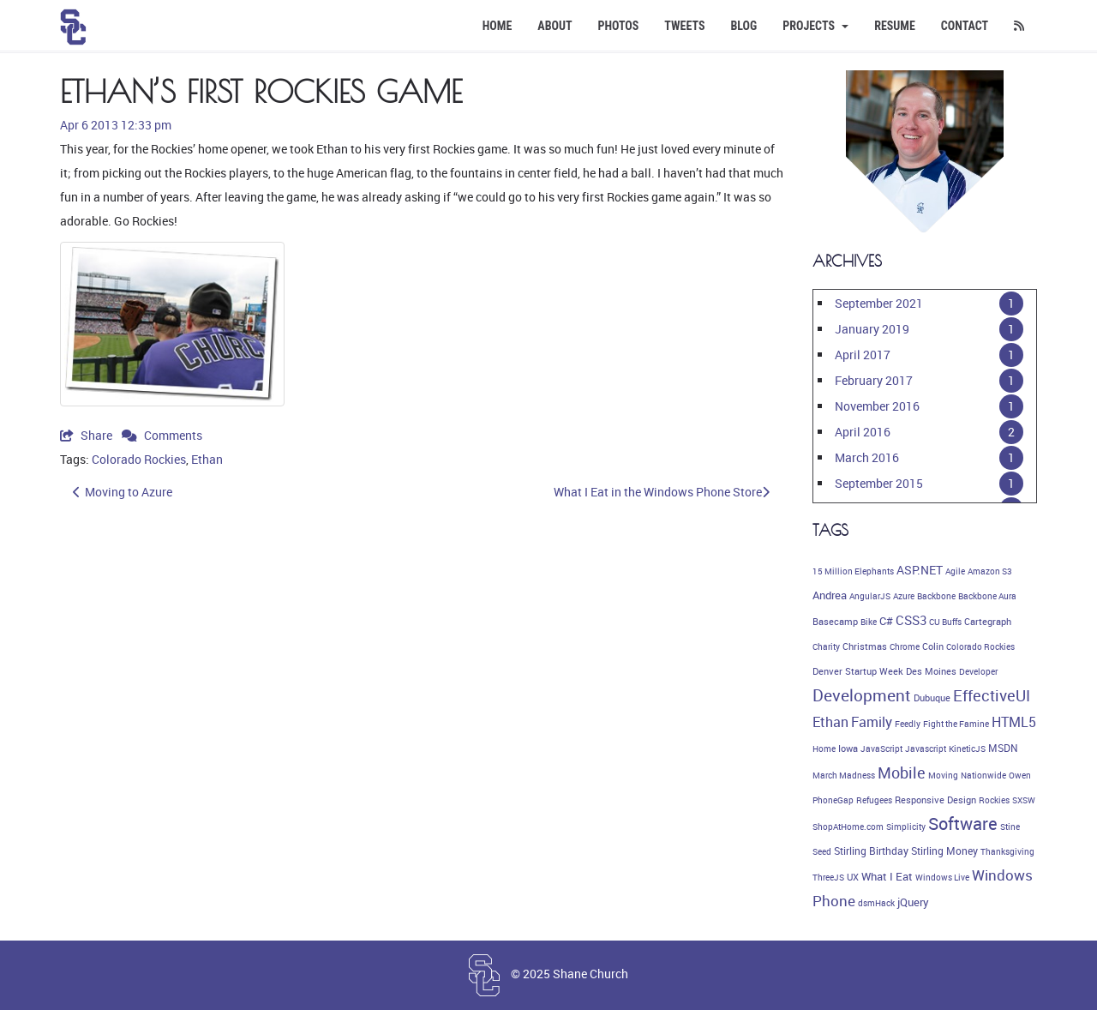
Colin (933, 646)
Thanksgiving (1007, 851)
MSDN (1003, 748)
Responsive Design (935, 800)
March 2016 (867, 457)
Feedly (907, 724)
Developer (978, 671)
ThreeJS (828, 877)
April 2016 (862, 432)
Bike (868, 622)
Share (87, 435)
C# (886, 620)
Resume (894, 26)
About (554, 26)
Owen (1020, 775)
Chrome (905, 646)
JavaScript (881, 748)
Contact (964, 26)
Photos (618, 26)
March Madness (843, 775)
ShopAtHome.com (848, 827)
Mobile (902, 772)
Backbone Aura (987, 596)
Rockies (994, 800)
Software (963, 823)
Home (498, 26)
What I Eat (887, 876)
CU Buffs (945, 622)
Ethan (207, 459)
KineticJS (967, 748)
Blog (743, 26)
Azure (903, 596)
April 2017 (862, 354)
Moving (943, 775)
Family (871, 721)
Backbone (936, 596)
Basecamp (835, 622)
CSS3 (911, 619)
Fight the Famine (956, 724)
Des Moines (931, 671)
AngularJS (869, 596)
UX (853, 877)
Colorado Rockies (139, 459)
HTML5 (1014, 721)
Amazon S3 (990, 571)
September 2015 (879, 483)
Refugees (874, 800)
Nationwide (983, 775)
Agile (955, 571)
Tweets (684, 26)
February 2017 (874, 380)
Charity (826, 646)
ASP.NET (919, 570)
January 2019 (872, 329)
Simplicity (906, 827)
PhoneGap (833, 800)
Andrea (829, 595)
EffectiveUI (991, 695)
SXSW (1023, 800)
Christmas (864, 646)
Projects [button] (815, 26)
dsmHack (876, 903)
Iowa (848, 748)
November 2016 (877, 406)
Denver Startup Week (857, 671)
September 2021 (879, 303)
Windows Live (942, 877)
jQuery (913, 902)
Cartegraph (987, 622)
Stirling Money (944, 851)
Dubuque (932, 698)
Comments (162, 435)
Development (861, 695)
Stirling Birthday (871, 851)
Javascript (925, 748)
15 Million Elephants (853, 571)
